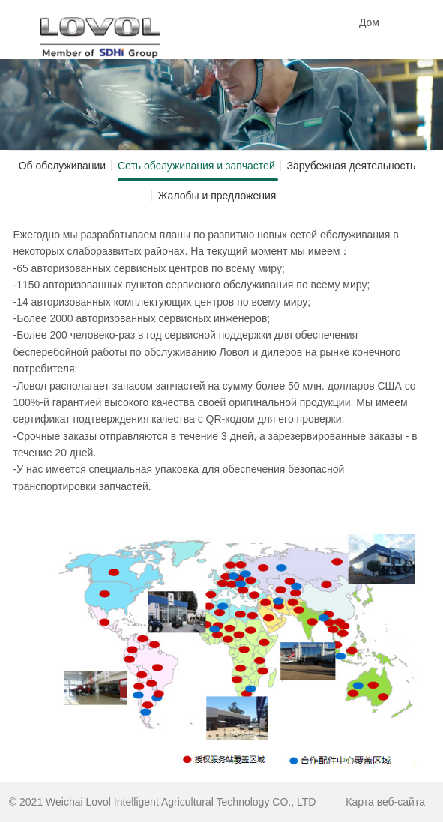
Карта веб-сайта (385, 802)
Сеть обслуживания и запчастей (196, 166)
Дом (369, 22)
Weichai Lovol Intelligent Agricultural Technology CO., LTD (181, 802)
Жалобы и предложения (217, 196)
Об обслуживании (62, 166)
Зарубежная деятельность (351, 166)
